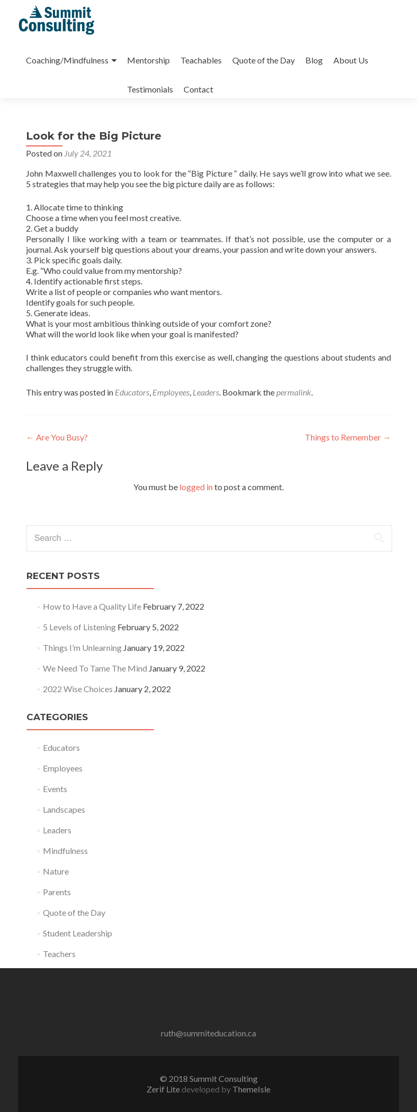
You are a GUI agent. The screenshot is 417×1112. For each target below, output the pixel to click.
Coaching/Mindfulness (67, 60)
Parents (57, 892)
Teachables (201, 60)
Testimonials (150, 89)
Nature (56, 871)
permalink (293, 392)
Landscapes (64, 809)
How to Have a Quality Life (92, 606)
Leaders (206, 392)
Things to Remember (348, 437)
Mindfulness (65, 851)
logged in (196, 487)
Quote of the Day (263, 60)
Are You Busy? (57, 437)
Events (55, 789)
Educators (132, 392)
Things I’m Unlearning (82, 647)
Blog (314, 60)
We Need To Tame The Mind (95, 668)
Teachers (59, 954)
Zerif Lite (164, 1089)
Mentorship (148, 60)
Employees (170, 392)
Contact (198, 89)
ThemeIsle (251, 1089)
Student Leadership (77, 933)
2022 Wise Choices (78, 689)
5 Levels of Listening (79, 627)
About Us (350, 60)
